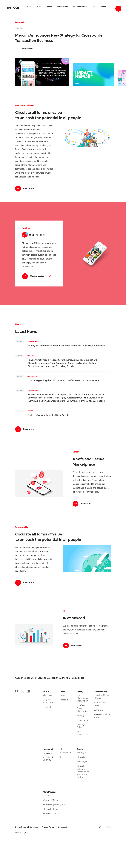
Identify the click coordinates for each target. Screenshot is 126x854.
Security (80, 716)
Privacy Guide (83, 720)
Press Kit (64, 700)
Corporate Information (48, 701)
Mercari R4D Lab (50, 809)
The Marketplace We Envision (82, 698)
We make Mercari (51, 800)
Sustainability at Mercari (101, 696)
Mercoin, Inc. (82, 762)
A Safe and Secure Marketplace (82, 708)
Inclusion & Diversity (48, 758)
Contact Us (63, 827)
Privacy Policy (48, 827)
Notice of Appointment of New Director (49, 415)
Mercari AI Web (50, 814)
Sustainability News (100, 704)
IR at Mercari (65, 753)
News (62, 695)
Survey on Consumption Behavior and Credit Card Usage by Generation (66, 346)
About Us (47, 695)
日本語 (108, 827)
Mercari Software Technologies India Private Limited (83, 771)
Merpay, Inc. (82, 753)
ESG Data (98, 710)
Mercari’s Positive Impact (102, 716)
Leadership (48, 707)
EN (100, 827)
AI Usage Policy (81, 726)
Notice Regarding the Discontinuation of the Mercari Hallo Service (63, 380)
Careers (46, 796)
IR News (63, 757)
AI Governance (82, 733)
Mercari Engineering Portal (55, 805)
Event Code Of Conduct (26, 827)
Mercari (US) (82, 757)
